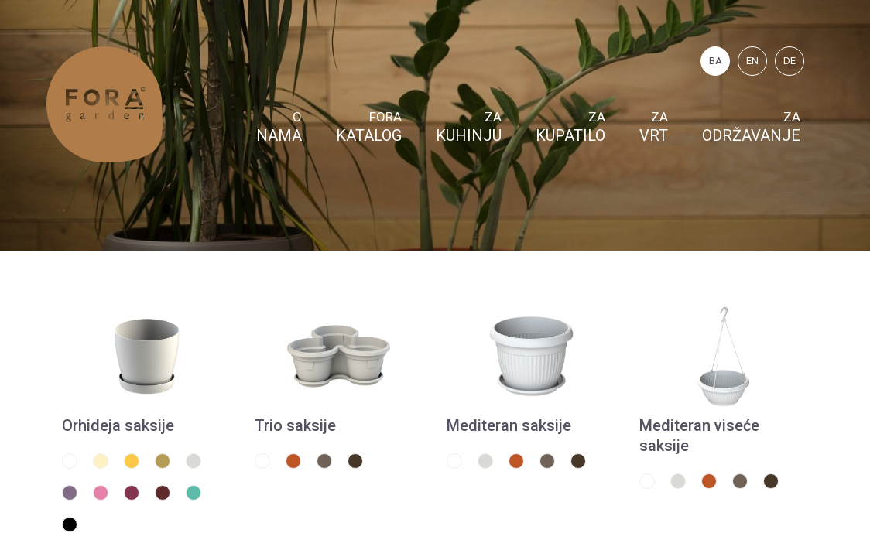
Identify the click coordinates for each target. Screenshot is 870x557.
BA (715, 61)
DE (789, 61)
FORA (369, 127)
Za (469, 127)
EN (752, 61)
